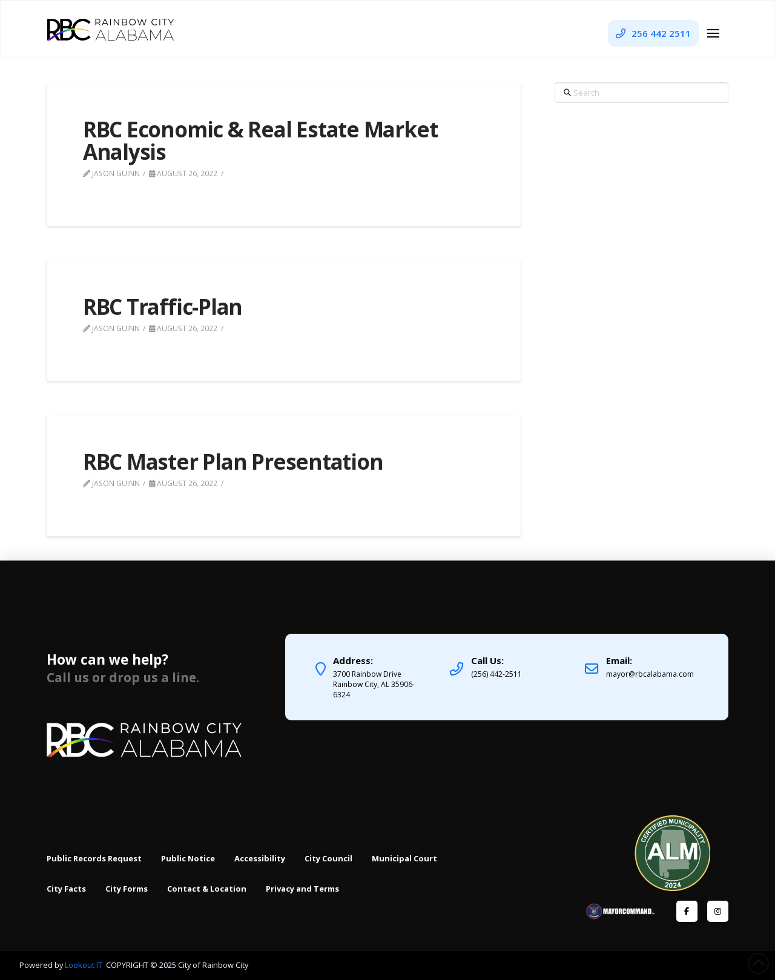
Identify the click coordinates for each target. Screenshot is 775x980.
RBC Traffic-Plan (162, 306)
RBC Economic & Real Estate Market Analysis (260, 140)
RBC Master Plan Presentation (233, 461)
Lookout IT (84, 964)
